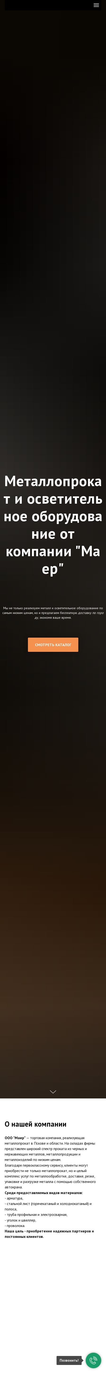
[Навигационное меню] (96, 5)
